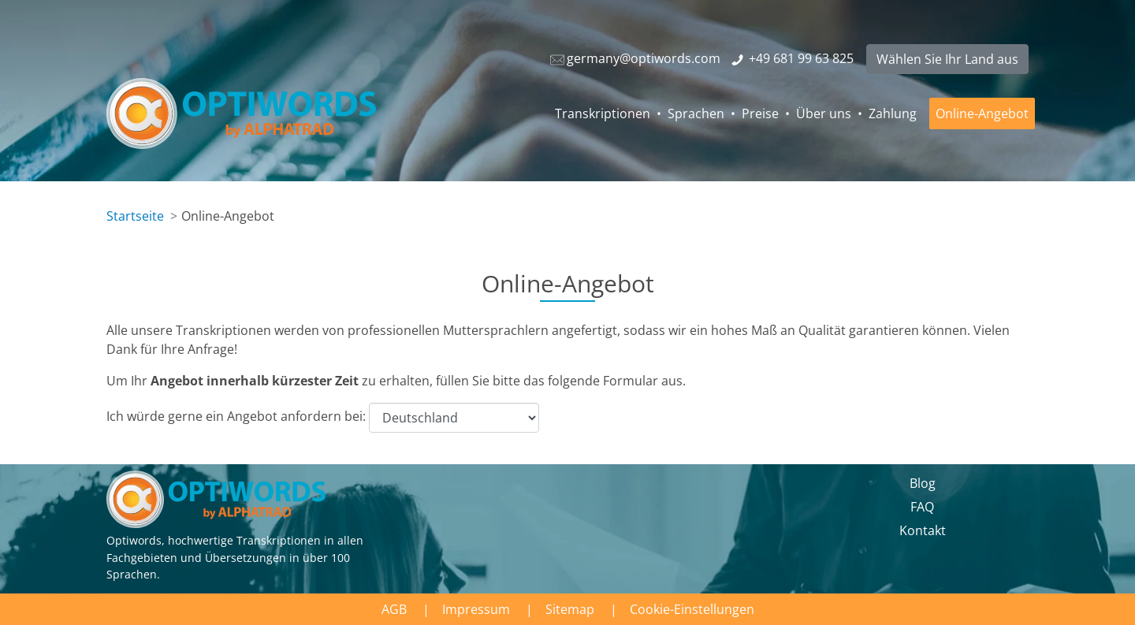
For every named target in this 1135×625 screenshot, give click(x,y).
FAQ (922, 506)
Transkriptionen (602, 113)
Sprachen (696, 113)
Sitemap (569, 609)
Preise (760, 113)
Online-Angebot (982, 113)
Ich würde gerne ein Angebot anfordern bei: (322, 418)
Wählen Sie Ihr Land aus (947, 59)
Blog (923, 483)
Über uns (823, 113)
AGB (394, 609)
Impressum (476, 609)
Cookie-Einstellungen (692, 609)
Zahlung (893, 113)
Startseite (135, 216)
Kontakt (922, 530)
